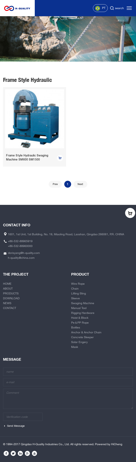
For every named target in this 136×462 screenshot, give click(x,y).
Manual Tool (78, 308)
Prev (55, 184)
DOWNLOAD (11, 298)
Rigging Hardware (82, 312)
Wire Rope (78, 283)
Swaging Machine (82, 303)
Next (80, 184)
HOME (7, 283)
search (119, 8)
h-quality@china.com (21, 257)
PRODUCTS (11, 293)
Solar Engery (79, 342)
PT (100, 8)
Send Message (16, 425)
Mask (74, 347)
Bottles (75, 327)
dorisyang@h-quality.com (24, 253)
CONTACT (9, 308)
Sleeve (75, 298)
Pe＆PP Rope (80, 322)
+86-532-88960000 (20, 246)
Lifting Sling (78, 293)
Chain (75, 288)
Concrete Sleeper (82, 337)
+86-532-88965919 (20, 241)
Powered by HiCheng (108, 444)
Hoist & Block (79, 317)
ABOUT (8, 288)
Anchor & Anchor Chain (86, 332)
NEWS (7, 303)
